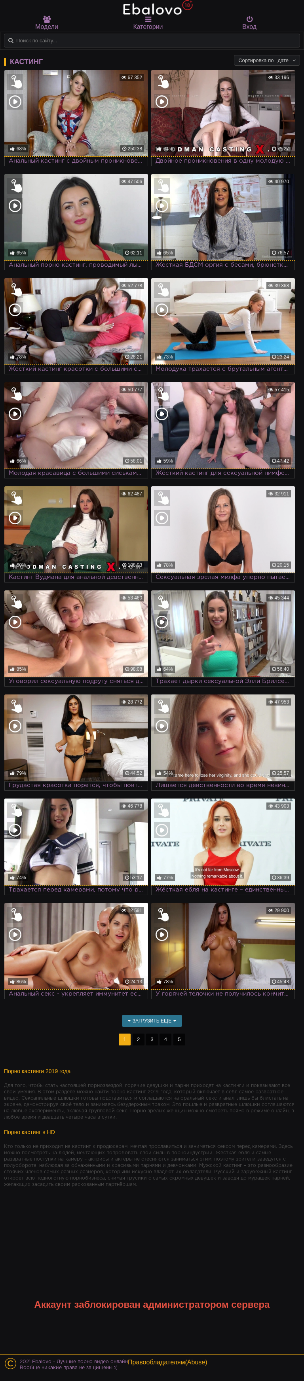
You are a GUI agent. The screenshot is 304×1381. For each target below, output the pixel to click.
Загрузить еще (152, 1021)
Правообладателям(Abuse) (167, 1362)
